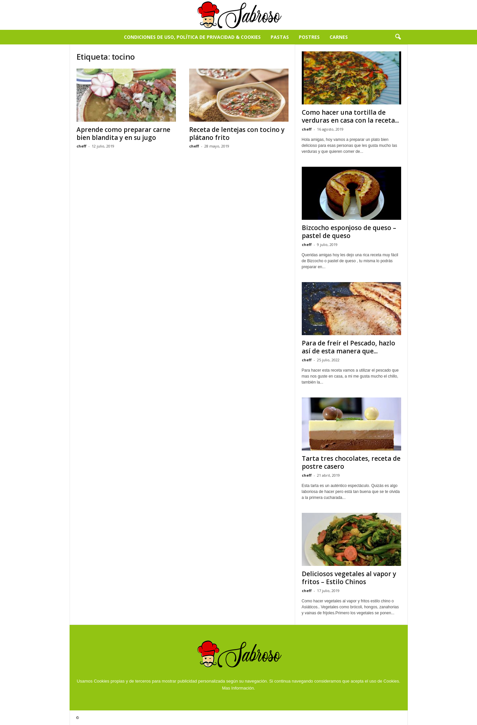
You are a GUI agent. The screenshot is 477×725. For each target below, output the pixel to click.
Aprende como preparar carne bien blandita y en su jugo (123, 133)
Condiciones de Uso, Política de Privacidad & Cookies (192, 37)
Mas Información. (238, 688)
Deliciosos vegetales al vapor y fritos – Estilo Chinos (349, 578)
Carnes (339, 37)
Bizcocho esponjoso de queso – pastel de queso (349, 231)
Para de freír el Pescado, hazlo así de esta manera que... (348, 347)
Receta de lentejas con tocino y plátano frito (237, 133)
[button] (398, 37)
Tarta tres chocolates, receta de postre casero (351, 462)
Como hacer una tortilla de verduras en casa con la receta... (350, 116)
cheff (81, 146)
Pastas (280, 37)
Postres (309, 37)
